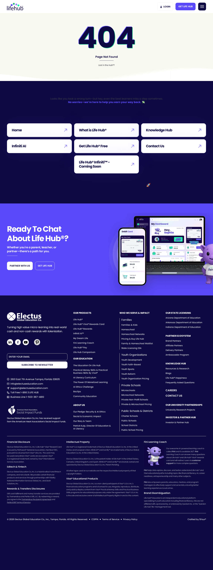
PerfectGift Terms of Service (18, 502)
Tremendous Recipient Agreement (36, 499)
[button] (185, 6)
